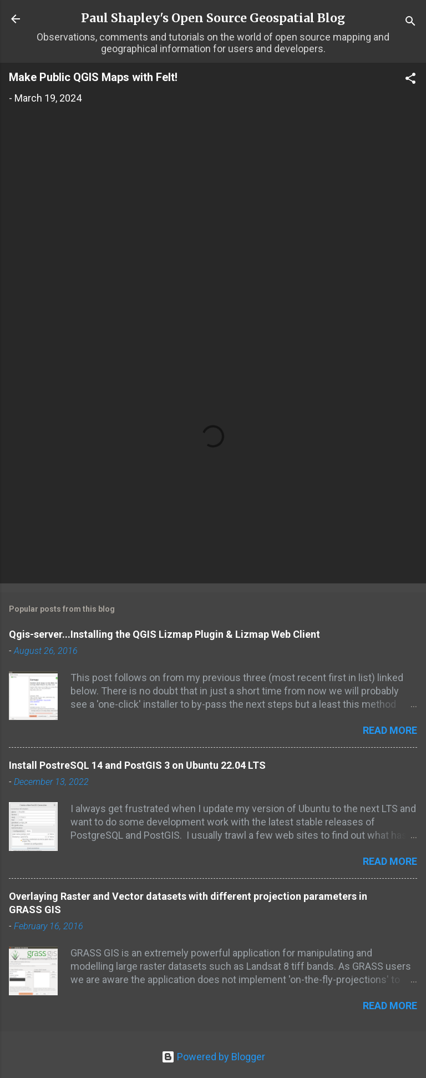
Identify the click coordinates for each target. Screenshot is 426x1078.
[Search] (410, 22)
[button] (410, 80)
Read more (390, 730)
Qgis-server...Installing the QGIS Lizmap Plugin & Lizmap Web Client (164, 634)
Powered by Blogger (213, 1056)
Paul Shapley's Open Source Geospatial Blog (213, 18)
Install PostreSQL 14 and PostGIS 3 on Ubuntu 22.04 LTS (137, 765)
